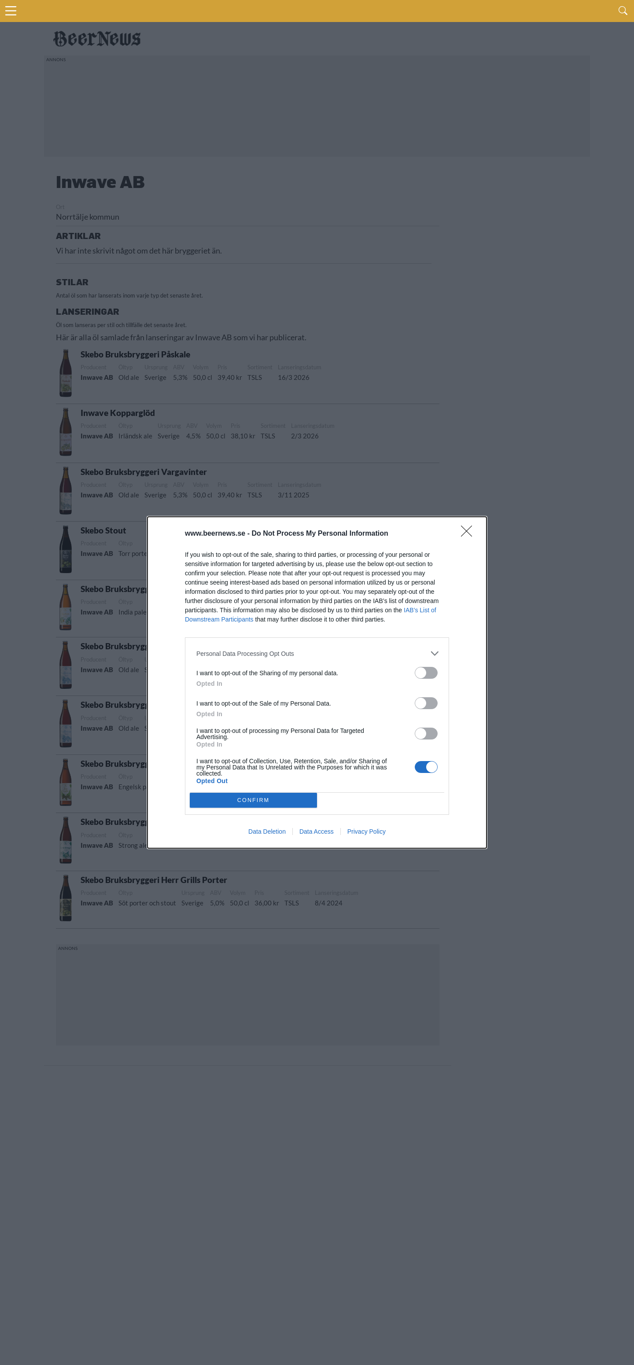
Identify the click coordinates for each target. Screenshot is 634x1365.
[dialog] (317, 682)
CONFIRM (253, 800)
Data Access (316, 831)
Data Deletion (267, 831)
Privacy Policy (366, 831)
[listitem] (317, 653)
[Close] (469, 534)
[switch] (426, 673)
